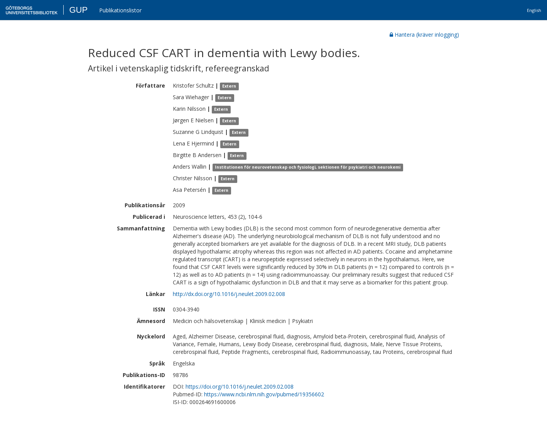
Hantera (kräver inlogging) (424, 34)
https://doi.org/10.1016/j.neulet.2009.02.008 (240, 386)
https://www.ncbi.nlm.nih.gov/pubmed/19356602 (264, 394)
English (534, 10)
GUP (78, 10)
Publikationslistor (120, 10)
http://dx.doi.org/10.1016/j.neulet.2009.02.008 (229, 294)
